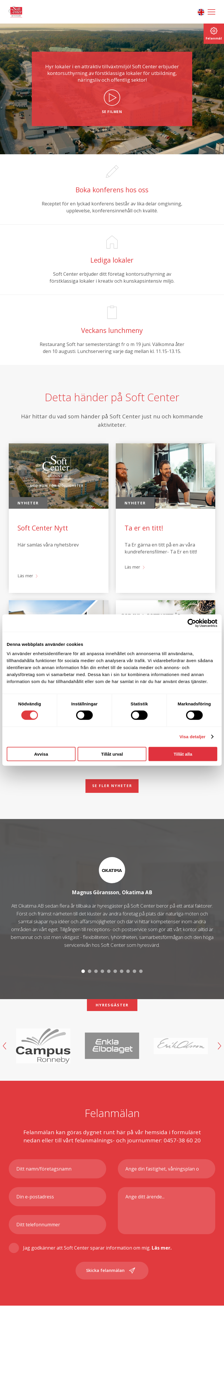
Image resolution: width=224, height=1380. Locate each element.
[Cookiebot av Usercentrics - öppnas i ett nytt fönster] (191, 623)
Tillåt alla (183, 753)
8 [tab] (128, 999)
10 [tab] (141, 999)
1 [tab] (83, 999)
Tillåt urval (112, 753)
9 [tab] (134, 999)
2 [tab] (89, 999)
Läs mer (26, 602)
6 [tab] (115, 999)
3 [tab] (96, 999)
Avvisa (41, 753)
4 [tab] (102, 999)
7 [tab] (121, 999)
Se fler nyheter (112, 813)
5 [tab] (109, 999)
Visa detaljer (192, 736)
